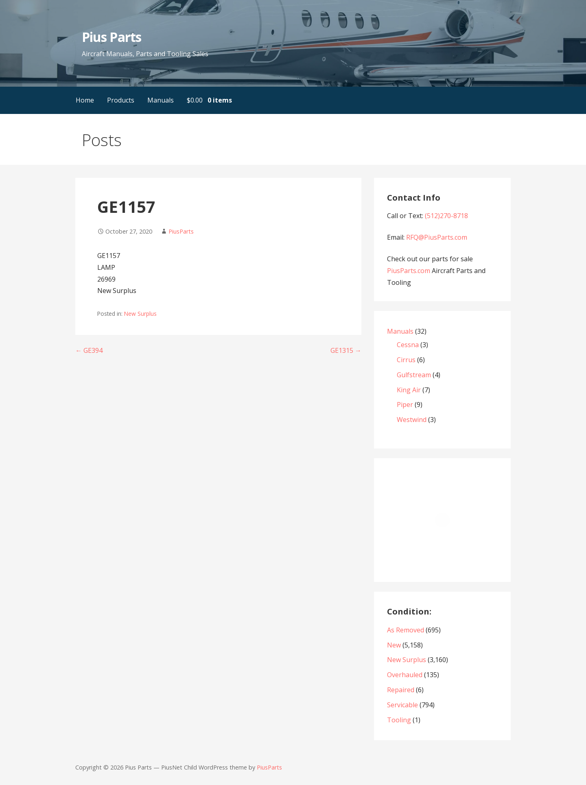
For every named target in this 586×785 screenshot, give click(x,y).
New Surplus (140, 313)
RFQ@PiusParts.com (436, 237)
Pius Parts (111, 37)
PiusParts (181, 231)
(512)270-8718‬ (446, 215)
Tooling (399, 719)
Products (120, 100)
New (394, 645)
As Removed (405, 629)
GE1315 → (345, 350)
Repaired (400, 689)
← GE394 (89, 350)
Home (85, 100)
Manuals (160, 100)
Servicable (402, 704)
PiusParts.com (409, 270)
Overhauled (404, 674)
